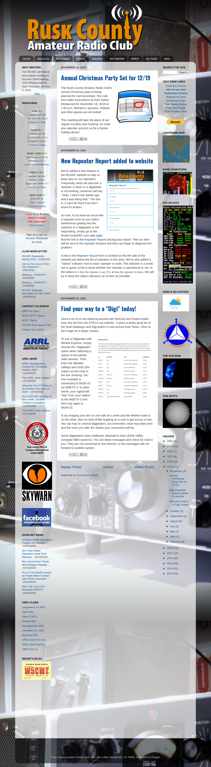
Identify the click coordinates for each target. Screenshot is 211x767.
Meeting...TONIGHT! (34, 274)
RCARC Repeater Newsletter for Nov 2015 (36, 292)
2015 (170, 563)
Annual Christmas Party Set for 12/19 (105, 77)
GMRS (81, 58)
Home (27, 58)
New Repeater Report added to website (107, 160)
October (175, 511)
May (173, 531)
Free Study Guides (176, 104)
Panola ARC (29, 621)
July (172, 526)
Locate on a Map (37, 122)
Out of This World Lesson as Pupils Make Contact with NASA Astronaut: (36, 575)
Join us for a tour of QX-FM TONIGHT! (36, 265)
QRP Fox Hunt (30, 311)
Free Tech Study (175, 107)
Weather (97, 58)
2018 (170, 548)
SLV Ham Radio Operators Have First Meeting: (34, 553)
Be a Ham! (63, 58)
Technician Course (176, 93)
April (173, 536)
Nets (167, 58)
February (175, 541)
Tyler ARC (28, 611)
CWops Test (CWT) (33, 329)
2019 (170, 466)
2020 (170, 461)
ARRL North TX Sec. (34, 639)
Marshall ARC (30, 635)
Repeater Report (95, 239)
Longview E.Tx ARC (33, 607)
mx (105, 741)
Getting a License (176, 85)
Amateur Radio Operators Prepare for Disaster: (37, 541)
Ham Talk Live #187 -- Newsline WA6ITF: (34, 588)
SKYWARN (117, 58)
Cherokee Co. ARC (33, 630)
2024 (170, 441)
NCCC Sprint (29, 320)
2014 (170, 568)
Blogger (155, 757)
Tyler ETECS (29, 616)
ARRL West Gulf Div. (34, 644)
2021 (170, 456)
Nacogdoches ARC (33, 625)
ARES (135, 58)
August (174, 521)
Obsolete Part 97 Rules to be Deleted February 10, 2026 (37, 388)
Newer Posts (71, 467)
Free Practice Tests (176, 111)
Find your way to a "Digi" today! (98, 308)
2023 (170, 446)
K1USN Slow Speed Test (36, 325)
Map (36, 93)
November (176, 471)
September (177, 516)
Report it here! (37, 225)
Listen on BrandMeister (36, 164)
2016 (170, 558)
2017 (170, 553)
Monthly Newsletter (37, 238)
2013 (170, 573)
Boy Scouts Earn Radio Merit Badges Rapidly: (35, 563)
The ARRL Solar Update (36, 377)
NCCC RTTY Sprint (33, 315)
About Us (43, 58)
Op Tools (151, 58)
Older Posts (144, 467)
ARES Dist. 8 (29, 649)
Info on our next (176, 89)
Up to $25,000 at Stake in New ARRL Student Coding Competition (36, 399)
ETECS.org (96, 322)
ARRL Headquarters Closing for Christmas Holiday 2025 (34, 366)
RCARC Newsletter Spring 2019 (33, 258)
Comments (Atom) (87, 475)
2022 (170, 451)
